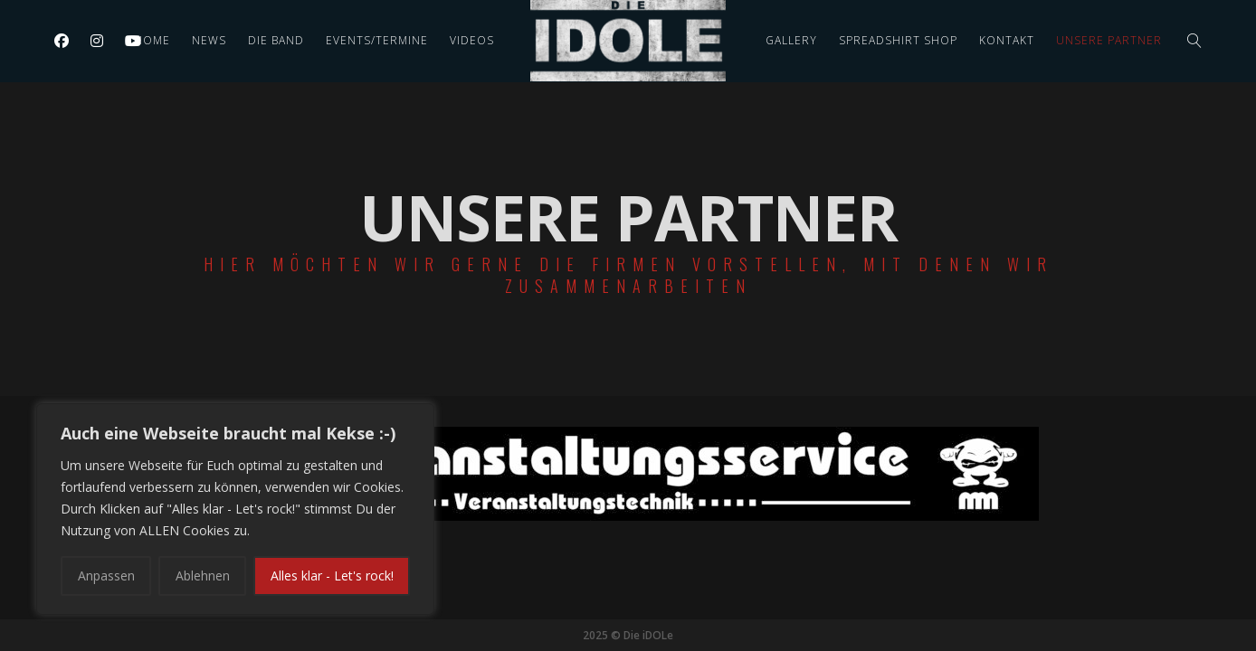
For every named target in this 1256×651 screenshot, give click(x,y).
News (209, 40)
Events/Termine (377, 40)
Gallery (791, 40)
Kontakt (1006, 40)
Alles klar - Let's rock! (332, 575)
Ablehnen (203, 575)
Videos (472, 40)
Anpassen (106, 575)
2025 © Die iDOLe (628, 635)
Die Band (276, 40)
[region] (235, 509)
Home (152, 40)
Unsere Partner (1109, 40)
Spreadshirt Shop (898, 40)
